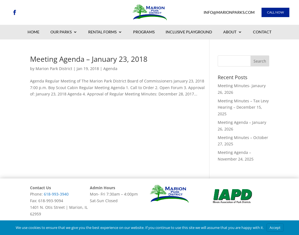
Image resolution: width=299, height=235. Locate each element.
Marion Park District (54, 68)
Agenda (110, 68)
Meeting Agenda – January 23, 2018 (88, 59)
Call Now (275, 12)
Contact (262, 32)
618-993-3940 (56, 194)
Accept (275, 227)
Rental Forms (102, 32)
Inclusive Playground (189, 32)
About (229, 32)
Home (33, 32)
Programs (144, 32)
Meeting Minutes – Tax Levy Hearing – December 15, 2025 (243, 107)
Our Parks (61, 32)
